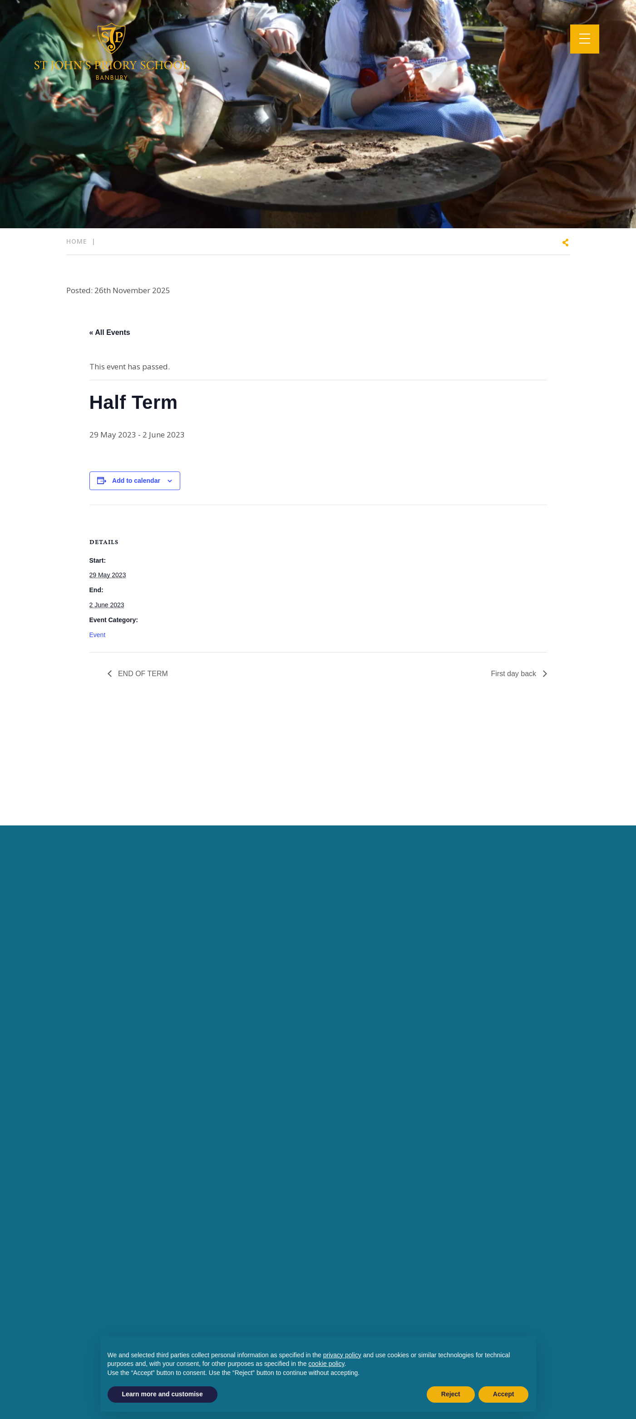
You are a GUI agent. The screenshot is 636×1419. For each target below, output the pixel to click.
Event (97, 634)
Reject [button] (450, 1394)
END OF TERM (142, 674)
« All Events (109, 332)
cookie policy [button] (326, 1363)
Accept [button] (503, 1394)
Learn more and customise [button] (162, 1394)
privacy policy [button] (342, 1355)
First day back (514, 674)
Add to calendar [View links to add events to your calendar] (136, 480)
